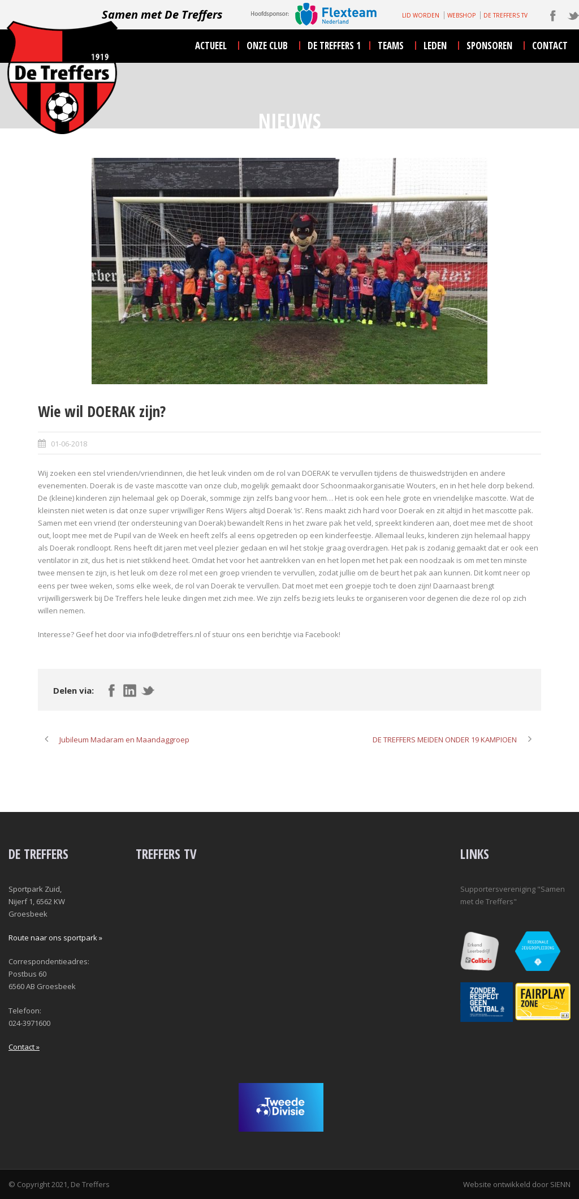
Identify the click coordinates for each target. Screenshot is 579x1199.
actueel (211, 45)
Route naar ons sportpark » (55, 937)
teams (391, 45)
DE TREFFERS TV (505, 15)
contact (550, 45)
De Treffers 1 (334, 45)
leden (435, 45)
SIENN (560, 1184)
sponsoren (489, 45)
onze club (267, 45)
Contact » (24, 1047)
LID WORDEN (420, 15)
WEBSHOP (461, 15)
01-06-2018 (69, 444)
